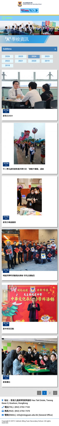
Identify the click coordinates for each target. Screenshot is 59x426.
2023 (47, 56)
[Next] (55, 393)
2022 (7, 61)
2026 (7, 56)
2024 (34, 56)
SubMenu (7, 49)
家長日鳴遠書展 (9, 222)
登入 (33, 10)
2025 (20, 56)
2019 (47, 61)
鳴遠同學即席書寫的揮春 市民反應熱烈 (19, 275)
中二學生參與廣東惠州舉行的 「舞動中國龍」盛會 (23, 169)
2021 (20, 61)
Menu (9, 18)
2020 (34, 61)
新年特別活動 (8, 329)
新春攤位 (6, 382)
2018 (7, 65)
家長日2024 (8, 116)
